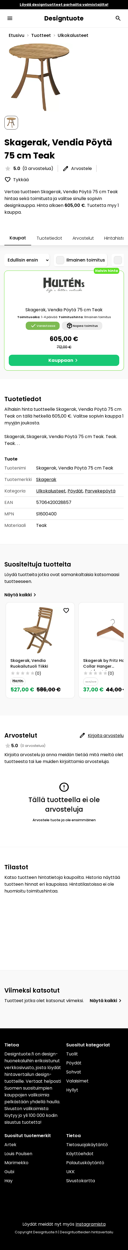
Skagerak (46, 479)
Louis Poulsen (18, 1154)
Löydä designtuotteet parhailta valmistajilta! (64, 4)
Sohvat (73, 1072)
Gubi (9, 1172)
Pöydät (75, 491)
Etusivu (16, 35)
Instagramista (90, 1224)
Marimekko (16, 1163)
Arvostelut (83, 238)
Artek (10, 1145)
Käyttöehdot (80, 1154)
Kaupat (18, 238)
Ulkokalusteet (73, 35)
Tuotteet (41, 35)
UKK (70, 1172)
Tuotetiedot (49, 238)
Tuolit (72, 1054)
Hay (8, 1181)
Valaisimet (77, 1081)
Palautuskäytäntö (85, 1163)
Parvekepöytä (100, 491)
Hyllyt (72, 1090)
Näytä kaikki (21, 594)
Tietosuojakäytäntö (87, 1145)
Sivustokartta (80, 1181)
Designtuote (64, 18)
